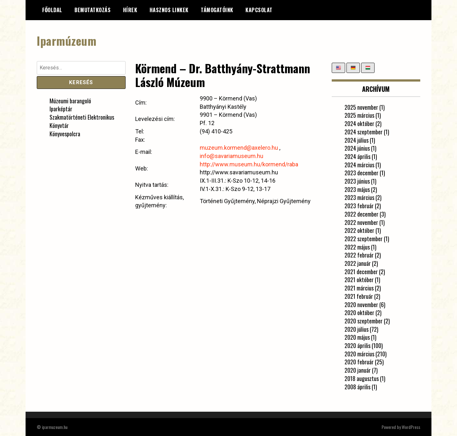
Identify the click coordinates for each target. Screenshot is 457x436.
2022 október (359, 230)
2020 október (359, 312)
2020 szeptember (364, 321)
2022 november (361, 222)
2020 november (361, 304)
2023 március (359, 197)
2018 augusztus (362, 378)
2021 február (359, 296)
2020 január (358, 370)
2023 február (359, 206)
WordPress (411, 427)
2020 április (357, 345)
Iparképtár (61, 109)
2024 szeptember (364, 132)
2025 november (361, 107)
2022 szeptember (364, 238)
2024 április (357, 156)
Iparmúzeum (66, 40)
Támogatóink (217, 10)
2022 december (361, 214)
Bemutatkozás (92, 10)
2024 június (357, 148)
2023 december (361, 173)
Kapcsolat (259, 10)
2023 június (357, 181)
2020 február (359, 362)
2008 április (357, 387)
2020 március (359, 354)
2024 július (356, 140)
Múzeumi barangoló (70, 101)
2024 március (359, 165)
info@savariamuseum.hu (231, 156)
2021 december (361, 271)
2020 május (357, 337)
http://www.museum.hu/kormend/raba (249, 164)
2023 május (357, 189)
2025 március (359, 115)
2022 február (359, 255)
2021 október (359, 279)
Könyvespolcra (65, 134)
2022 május (357, 247)
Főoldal (52, 10)
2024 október (359, 123)
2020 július (356, 329)
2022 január (358, 263)
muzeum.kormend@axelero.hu (239, 147)
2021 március (359, 288)
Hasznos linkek (169, 10)
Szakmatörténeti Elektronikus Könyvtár (82, 121)
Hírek (130, 10)
